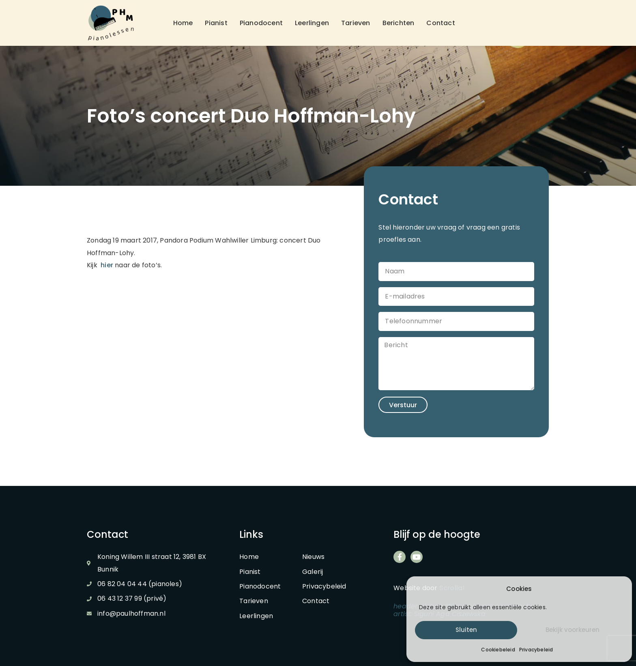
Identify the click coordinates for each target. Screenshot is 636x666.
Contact (440, 23)
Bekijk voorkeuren (572, 629)
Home (183, 23)
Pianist (216, 23)
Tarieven (355, 23)
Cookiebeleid (498, 649)
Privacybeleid (536, 649)
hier (107, 265)
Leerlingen (312, 23)
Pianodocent (261, 23)
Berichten (398, 23)
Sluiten (466, 629)
